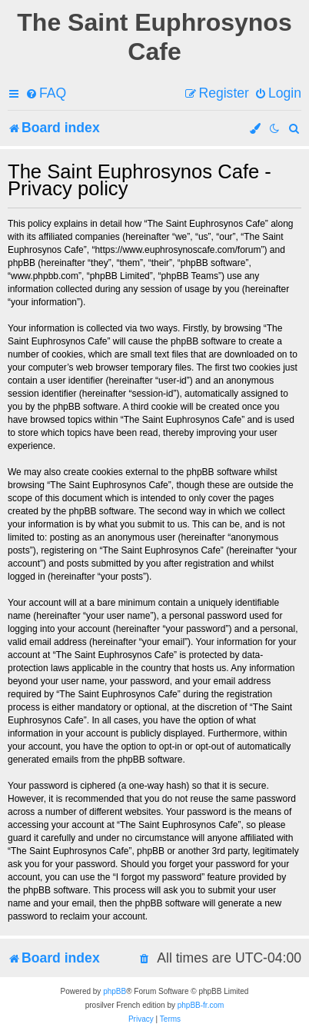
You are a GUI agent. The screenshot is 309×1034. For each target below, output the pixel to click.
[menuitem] (45, 93)
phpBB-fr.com (201, 1005)
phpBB (114, 991)
